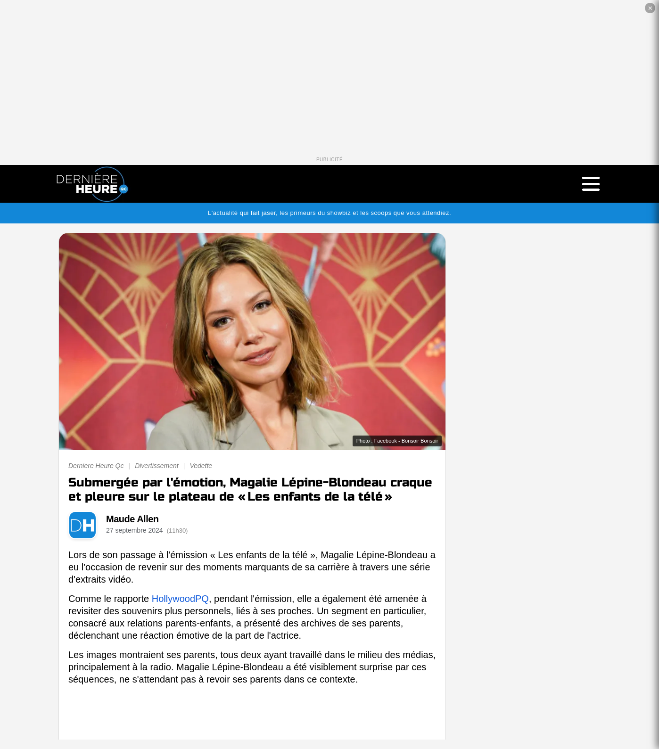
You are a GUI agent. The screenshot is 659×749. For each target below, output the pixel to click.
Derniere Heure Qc (96, 465)
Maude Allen (132, 519)
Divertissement (157, 465)
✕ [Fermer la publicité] (650, 8)
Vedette (200, 465)
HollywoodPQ (180, 598)
